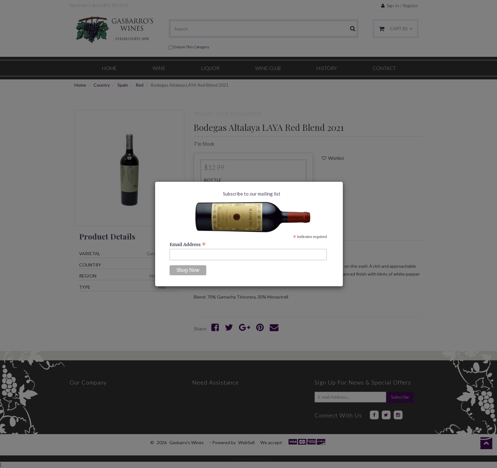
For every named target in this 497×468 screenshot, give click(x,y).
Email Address (188, 244)
